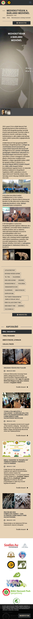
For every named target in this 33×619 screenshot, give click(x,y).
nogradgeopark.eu (10, 283)
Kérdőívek (21, 306)
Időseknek (21, 280)
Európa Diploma (9, 293)
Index (4, 18)
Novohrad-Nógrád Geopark (12, 273)
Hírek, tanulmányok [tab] (9, 331)
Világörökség (9, 290)
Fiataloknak (21, 283)
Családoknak (16, 277)
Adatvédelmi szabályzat (7, 612)
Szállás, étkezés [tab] (8, 344)
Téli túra (7, 277)
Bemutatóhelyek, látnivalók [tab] (12, 340)
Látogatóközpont (10, 270)
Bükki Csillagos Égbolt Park (13, 302)
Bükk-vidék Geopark (10, 280)
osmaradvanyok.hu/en (11, 287)
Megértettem (24, 616)
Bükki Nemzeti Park (10, 306)
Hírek (8, 18)
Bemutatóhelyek (19, 290)
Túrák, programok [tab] (9, 336)
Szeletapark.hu (9, 309)
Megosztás (22, 23)
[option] (16, 71)
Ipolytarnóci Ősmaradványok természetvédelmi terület (13, 298)
